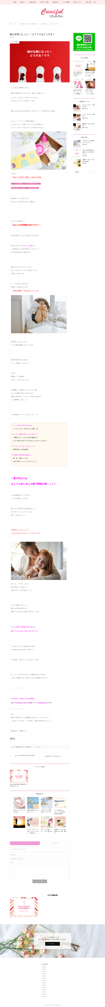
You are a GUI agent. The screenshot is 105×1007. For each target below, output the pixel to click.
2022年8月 (44, 969)
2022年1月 (44, 982)
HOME (14, 2)
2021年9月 (44, 987)
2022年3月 (44, 978)
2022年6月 (44, 973)
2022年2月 (44, 980)
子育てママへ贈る (44, 2)
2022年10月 (44, 966)
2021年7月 (44, 991)
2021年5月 (44, 996)
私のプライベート (78, 2)
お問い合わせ (89, 2)
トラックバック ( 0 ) (54, 843)
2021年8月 (44, 989)
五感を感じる (55, 2)
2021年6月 (44, 994)
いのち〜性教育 (66, 2)
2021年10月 (44, 985)
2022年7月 (44, 971)
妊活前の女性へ (32, 2)
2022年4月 (44, 976)
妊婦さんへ (22, 2)
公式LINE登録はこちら (52, 943)
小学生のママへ (22, 746)
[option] (24, 907)
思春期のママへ (29, 746)
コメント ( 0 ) (24, 843)
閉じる (12, 738)
